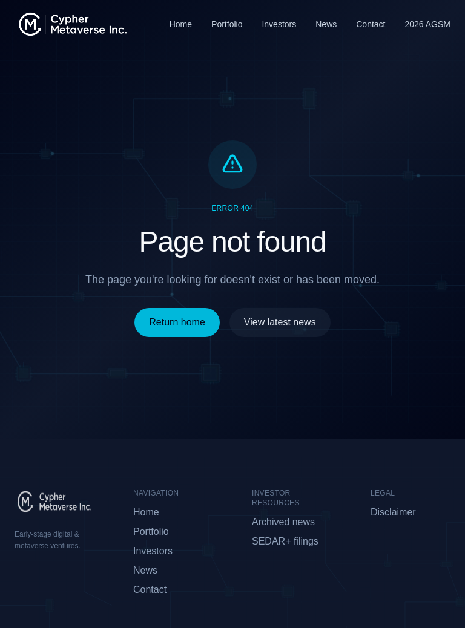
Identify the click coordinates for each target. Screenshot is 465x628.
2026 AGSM (428, 24)
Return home (177, 322)
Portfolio (226, 24)
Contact (370, 24)
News (326, 24)
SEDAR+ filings (285, 541)
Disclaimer (393, 512)
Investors (279, 24)
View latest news (280, 322)
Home (181, 24)
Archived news (283, 522)
